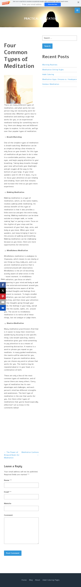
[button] (40, 3)
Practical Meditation (40, 18)
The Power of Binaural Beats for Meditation (11, 455)
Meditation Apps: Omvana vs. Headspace (59, 79)
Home (24, 580)
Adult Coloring (48, 74)
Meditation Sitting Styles (53, 69)
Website (7, 503)
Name (8, 480)
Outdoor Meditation (50, 84)
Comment (8, 515)
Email (7, 492)
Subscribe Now (52, 4)
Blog (31, 580)
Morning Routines (49, 64)
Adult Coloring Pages (51, 580)
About (37, 580)
